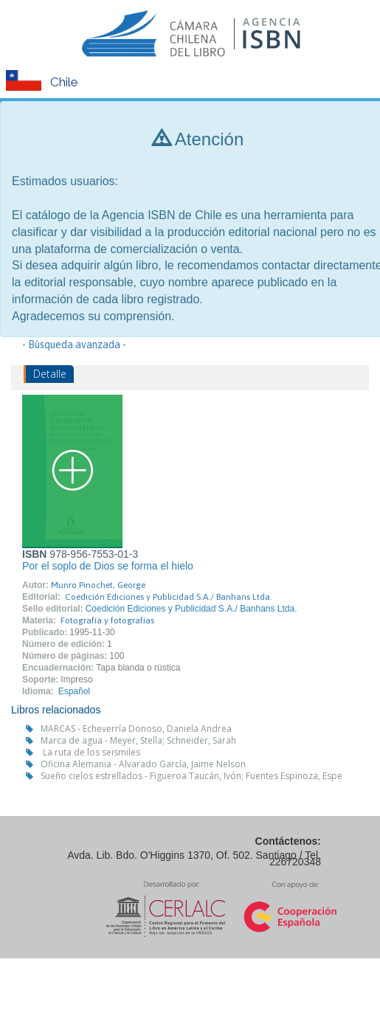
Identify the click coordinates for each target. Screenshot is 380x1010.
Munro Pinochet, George (98, 585)
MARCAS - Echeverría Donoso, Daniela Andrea (136, 728)
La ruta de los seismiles (90, 752)
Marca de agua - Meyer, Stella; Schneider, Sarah (138, 740)
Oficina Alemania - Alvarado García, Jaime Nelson (143, 764)
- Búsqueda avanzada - (74, 344)
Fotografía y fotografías (107, 620)
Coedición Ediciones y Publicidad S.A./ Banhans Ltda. (168, 597)
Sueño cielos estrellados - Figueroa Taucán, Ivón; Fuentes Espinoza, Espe (191, 775)
